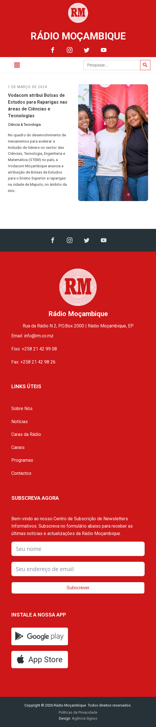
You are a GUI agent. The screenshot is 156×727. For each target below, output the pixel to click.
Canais (18, 447)
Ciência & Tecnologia (24, 125)
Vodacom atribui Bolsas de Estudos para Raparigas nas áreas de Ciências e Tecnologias (37, 105)
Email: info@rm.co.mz (32, 336)
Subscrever (78, 587)
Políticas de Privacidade (78, 712)
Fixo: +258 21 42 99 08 (34, 349)
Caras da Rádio (26, 434)
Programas (22, 460)
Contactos (21, 473)
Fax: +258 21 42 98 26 (33, 362)
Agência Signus (84, 718)
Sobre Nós (22, 408)
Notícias (19, 421)
